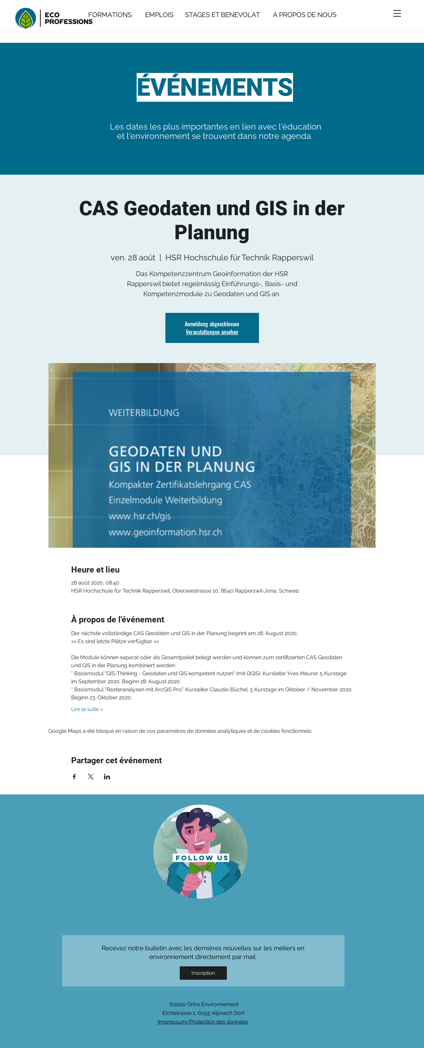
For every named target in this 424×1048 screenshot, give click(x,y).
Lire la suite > (87, 709)
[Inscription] (203, 973)
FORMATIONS (110, 15)
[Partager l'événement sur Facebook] (74, 776)
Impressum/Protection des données (203, 1022)
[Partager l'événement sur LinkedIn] (107, 776)
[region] (200, 851)
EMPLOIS (159, 15)
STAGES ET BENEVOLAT (222, 15)
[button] (397, 13)
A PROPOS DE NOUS (298, 15)
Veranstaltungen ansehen (212, 332)
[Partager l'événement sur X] (91, 776)
